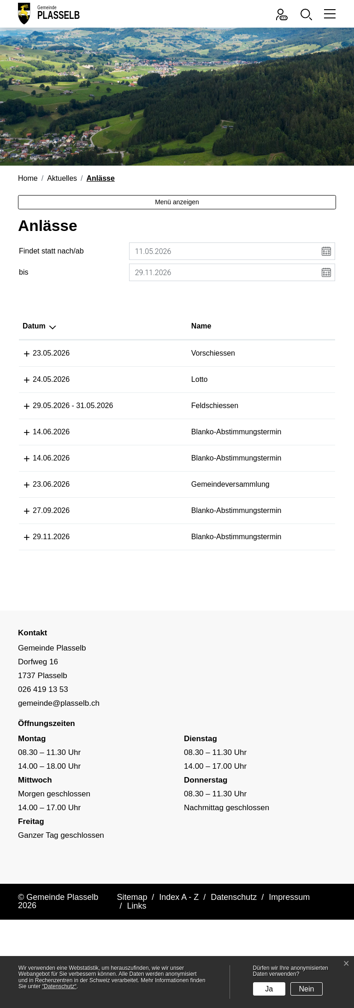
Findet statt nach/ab (51, 251)
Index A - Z (179, 941)
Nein (306, 989)
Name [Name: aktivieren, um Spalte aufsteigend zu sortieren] (131, 326)
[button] (308, 13)
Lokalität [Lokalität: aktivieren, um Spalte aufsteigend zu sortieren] (221, 326)
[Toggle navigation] (328, 13)
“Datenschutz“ (59, 986)
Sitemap (132, 941)
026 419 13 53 (43, 733)
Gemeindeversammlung (160, 506)
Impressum (289, 941)
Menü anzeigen (177, 202)
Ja (269, 989)
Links (136, 950)
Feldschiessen (144, 405)
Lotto (129, 379)
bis (23, 272)
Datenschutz (234, 941)
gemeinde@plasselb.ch (59, 747)
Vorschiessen (143, 353)
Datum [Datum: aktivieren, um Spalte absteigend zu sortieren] (34, 326)
